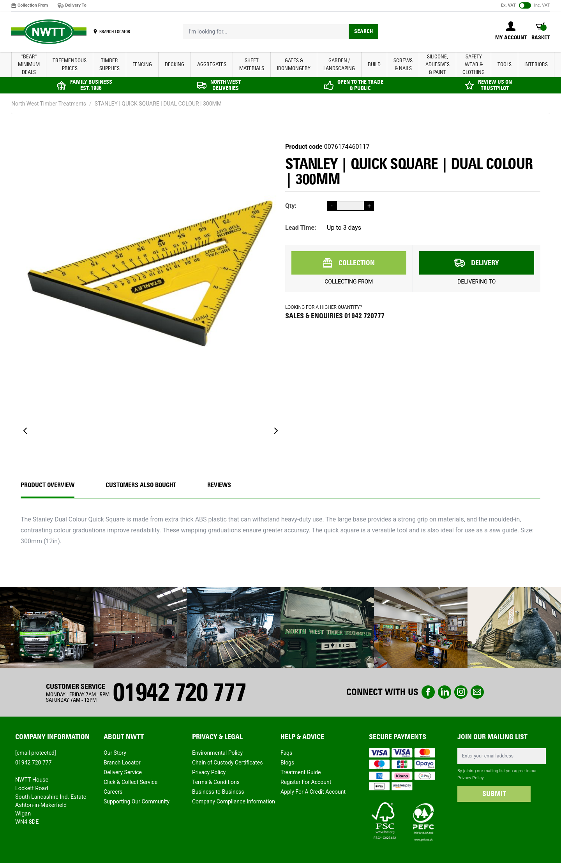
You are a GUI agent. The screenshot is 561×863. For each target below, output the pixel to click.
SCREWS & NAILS (403, 64)
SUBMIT (494, 793)
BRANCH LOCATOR (114, 31)
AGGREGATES (211, 64)
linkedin (444, 692)
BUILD (374, 64)
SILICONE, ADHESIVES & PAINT (437, 64)
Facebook (428, 692)
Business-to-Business (218, 792)
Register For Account (305, 782)
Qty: (290, 206)
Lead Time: (300, 227)
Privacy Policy (209, 772)
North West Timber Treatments (48, 103)
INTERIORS (536, 64)
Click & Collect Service (130, 782)
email (477, 692)
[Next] (275, 430)
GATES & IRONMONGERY (293, 64)
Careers (113, 792)
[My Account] (511, 31)
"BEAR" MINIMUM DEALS (29, 64)
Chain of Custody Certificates (227, 762)
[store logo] (48, 32)
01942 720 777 (179, 692)
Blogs (287, 762)
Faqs (286, 753)
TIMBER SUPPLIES (109, 64)
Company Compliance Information (233, 801)
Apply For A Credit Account (313, 792)
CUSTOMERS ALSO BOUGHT (141, 485)
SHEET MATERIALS (251, 64)
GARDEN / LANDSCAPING (339, 64)
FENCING (142, 64)
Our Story (115, 753)
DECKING (174, 64)
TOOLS (504, 64)
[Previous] (25, 430)
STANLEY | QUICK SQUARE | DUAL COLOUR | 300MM (158, 103)
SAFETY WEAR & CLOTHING (473, 64)
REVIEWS (219, 485)
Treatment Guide (300, 772)
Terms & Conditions (216, 782)
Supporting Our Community (136, 801)
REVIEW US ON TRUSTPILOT (495, 85)
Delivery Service (123, 772)
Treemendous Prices (69, 64)
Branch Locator (122, 762)
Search (363, 31)
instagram (461, 692)
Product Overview (47, 485)
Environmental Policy (217, 753)
